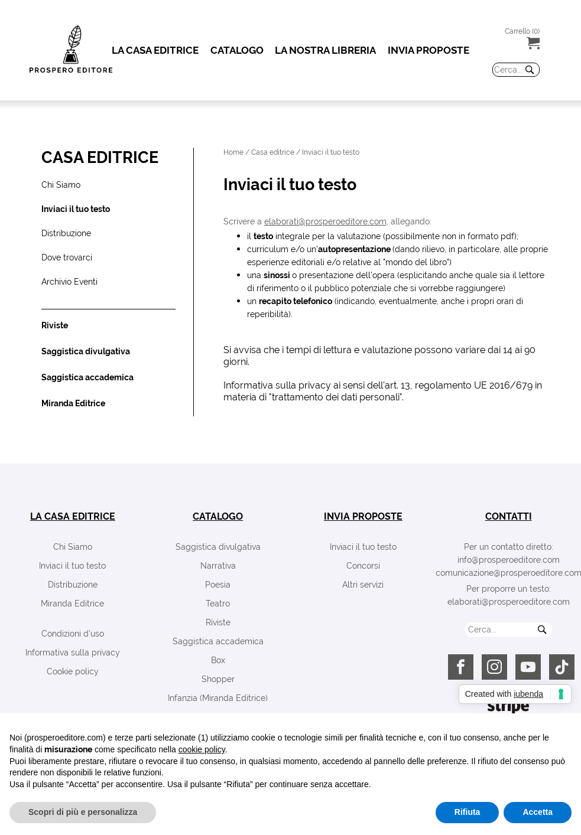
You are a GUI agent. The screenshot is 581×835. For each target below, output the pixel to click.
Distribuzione (73, 584)
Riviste (218, 622)
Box (218, 660)
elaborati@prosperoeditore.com (325, 221)
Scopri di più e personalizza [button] (82, 812)
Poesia (218, 584)
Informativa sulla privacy (72, 652)
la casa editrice (72, 516)
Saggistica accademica (218, 641)
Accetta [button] (537, 812)
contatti (508, 516)
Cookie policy (73, 671)
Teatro (218, 603)
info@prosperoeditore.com (508, 560)
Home (233, 152)
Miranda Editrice (72, 603)
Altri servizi (363, 584)
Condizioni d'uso (72, 633)
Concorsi (363, 565)
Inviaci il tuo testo (72, 565)
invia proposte (363, 516)
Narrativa (218, 565)
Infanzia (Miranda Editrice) (218, 698)
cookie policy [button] (201, 749)
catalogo (218, 516)
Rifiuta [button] (468, 812)
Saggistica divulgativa (218, 547)
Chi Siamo (72, 547)
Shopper (218, 679)
